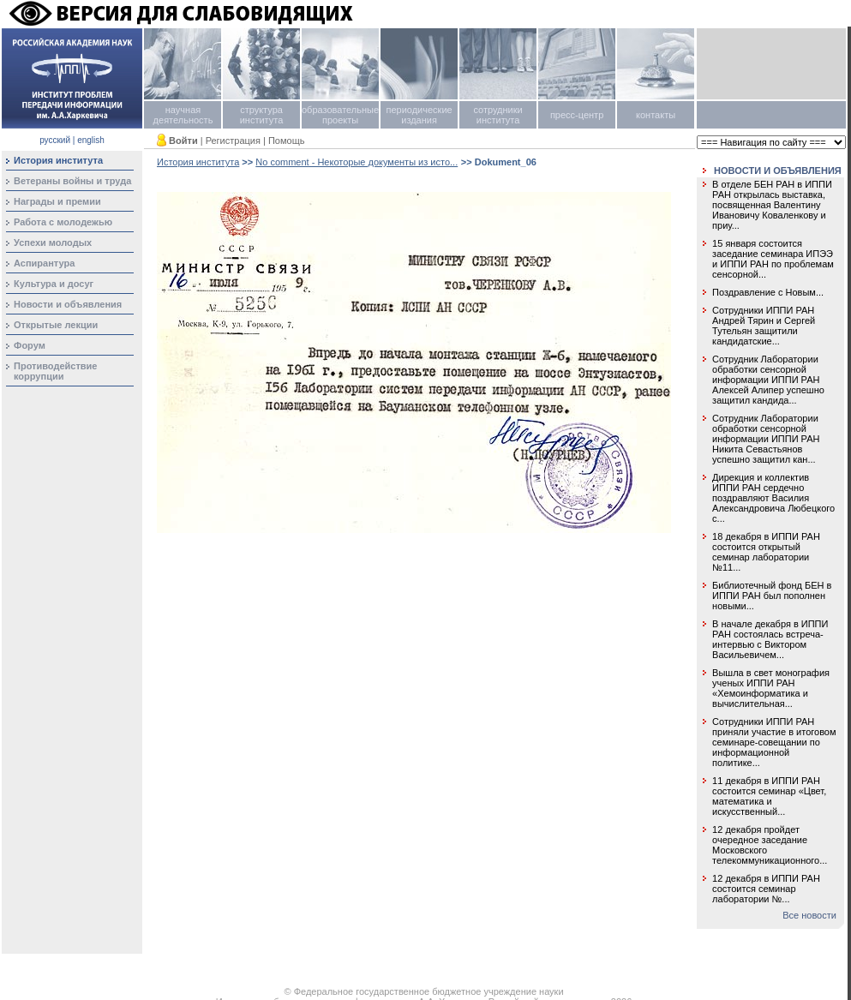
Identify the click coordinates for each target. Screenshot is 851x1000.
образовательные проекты (340, 115)
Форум (29, 345)
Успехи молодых (53, 242)
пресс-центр (576, 115)
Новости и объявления (68, 304)
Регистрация (233, 140)
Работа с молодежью (63, 222)
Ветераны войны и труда (72, 181)
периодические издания (419, 115)
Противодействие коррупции (55, 371)
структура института (262, 115)
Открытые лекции (56, 325)
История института (198, 162)
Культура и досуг (53, 283)
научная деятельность (183, 115)
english (91, 140)
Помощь (286, 140)
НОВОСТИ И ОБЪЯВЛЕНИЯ (778, 170)
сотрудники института (497, 115)
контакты (655, 115)
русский (54, 140)
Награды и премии (57, 201)
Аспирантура (44, 263)
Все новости (809, 915)
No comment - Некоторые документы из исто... (356, 162)
